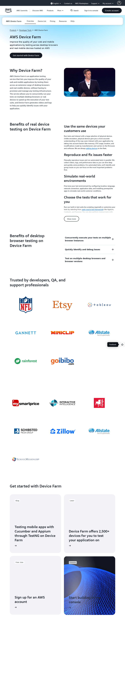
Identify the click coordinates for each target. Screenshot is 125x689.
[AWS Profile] (119, 3)
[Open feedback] (122, 344)
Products (13, 30)
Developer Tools (25, 30)
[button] (38, 10)
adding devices (91, 148)
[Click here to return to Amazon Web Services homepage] (8, 12)
